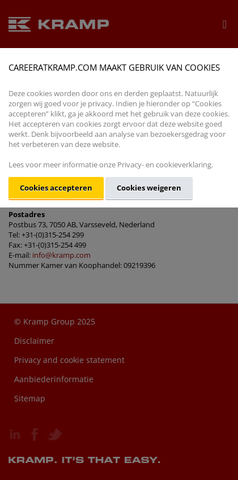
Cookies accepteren (56, 188)
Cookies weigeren (149, 188)
